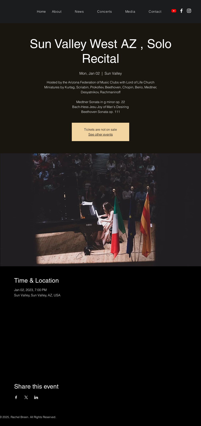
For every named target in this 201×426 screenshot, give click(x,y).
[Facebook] (181, 10)
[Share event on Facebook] (16, 397)
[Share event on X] (26, 397)
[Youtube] (174, 10)
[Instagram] (189, 10)
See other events (100, 134)
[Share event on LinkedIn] (36, 397)
